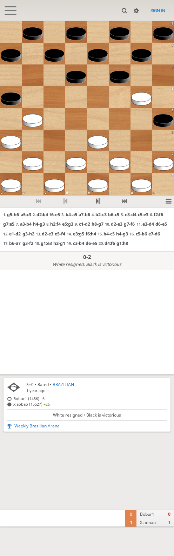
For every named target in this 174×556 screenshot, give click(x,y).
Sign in (157, 10)
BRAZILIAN (63, 384)
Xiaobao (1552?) (31, 404)
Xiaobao (148, 523)
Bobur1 (147, 514)
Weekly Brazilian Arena (37, 426)
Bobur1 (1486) (29, 398)
